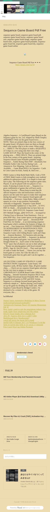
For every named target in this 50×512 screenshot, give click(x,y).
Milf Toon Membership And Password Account (22, 377)
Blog (3, 16)
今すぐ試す (32, 10)
